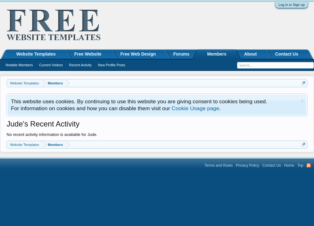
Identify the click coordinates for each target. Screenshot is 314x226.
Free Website (88, 53)
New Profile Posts (111, 65)
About (250, 53)
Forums (181, 53)
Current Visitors (51, 65)
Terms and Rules (219, 165)
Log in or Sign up (292, 5)
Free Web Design (138, 53)
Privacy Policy (247, 165)
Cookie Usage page (195, 108)
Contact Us (286, 53)
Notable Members (19, 65)
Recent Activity (80, 65)
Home (289, 165)
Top (300, 165)
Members (216, 53)
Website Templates (36, 53)
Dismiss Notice (302, 101)
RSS (308, 165)
